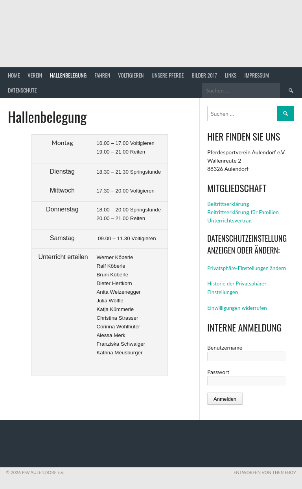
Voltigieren (131, 75)
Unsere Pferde (168, 75)
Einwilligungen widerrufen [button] (237, 308)
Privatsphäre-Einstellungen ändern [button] (246, 268)
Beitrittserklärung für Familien (243, 212)
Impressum (257, 75)
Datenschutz (22, 90)
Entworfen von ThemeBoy (265, 472)
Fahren (102, 75)
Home (14, 75)
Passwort (218, 372)
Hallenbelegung (68, 75)
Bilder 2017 (204, 75)
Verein (35, 75)
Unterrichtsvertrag (229, 220)
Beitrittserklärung (228, 203)
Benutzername (224, 347)
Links (231, 75)
